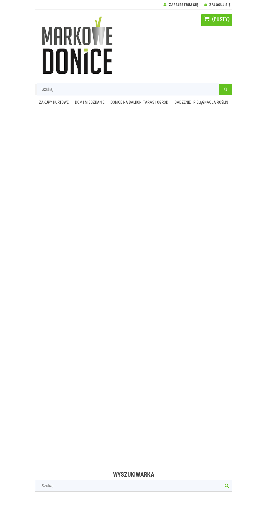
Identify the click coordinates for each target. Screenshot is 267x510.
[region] (133, 289)
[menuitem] (54, 102)
